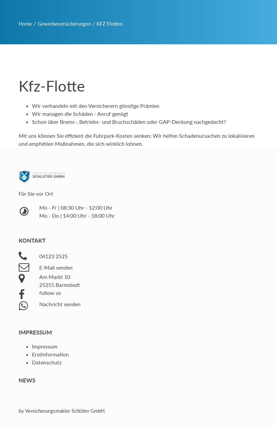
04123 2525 (53, 256)
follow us (50, 293)
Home (25, 24)
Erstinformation (50, 354)
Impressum (44, 346)
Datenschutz (47, 362)
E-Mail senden (56, 267)
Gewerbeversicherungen (64, 24)
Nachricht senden (60, 304)
